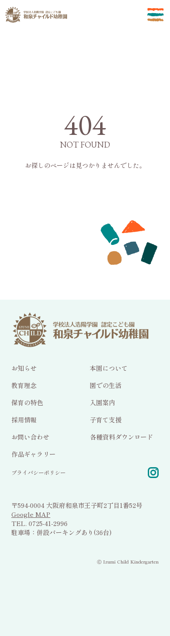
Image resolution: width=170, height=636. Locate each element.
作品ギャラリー (33, 453)
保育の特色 (27, 401)
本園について (109, 367)
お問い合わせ (30, 436)
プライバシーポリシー (38, 472)
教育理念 (24, 384)
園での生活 (105, 384)
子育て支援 (105, 419)
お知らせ (24, 367)
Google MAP (30, 513)
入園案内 (102, 401)
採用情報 (24, 419)
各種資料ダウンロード (121, 436)
